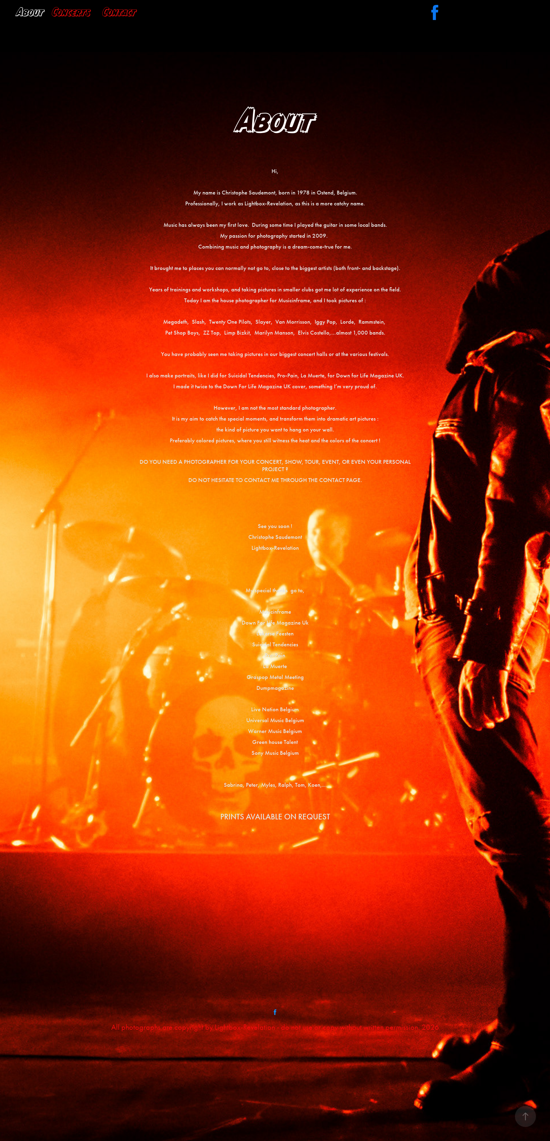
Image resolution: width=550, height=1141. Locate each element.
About (29, 12)
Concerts (71, 12)
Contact (119, 12)
